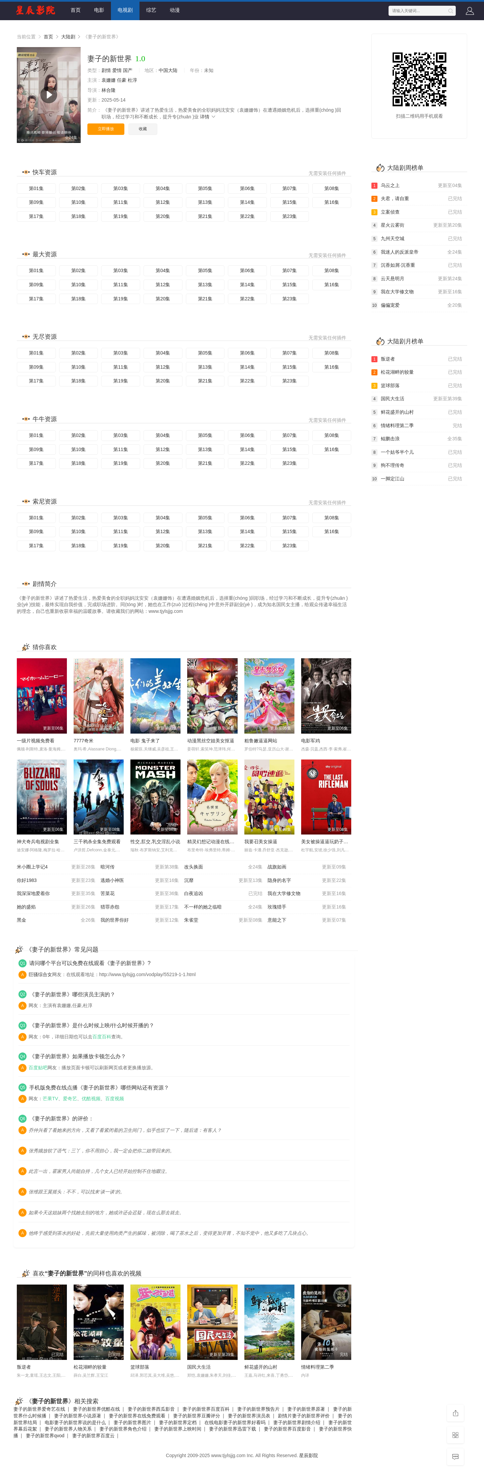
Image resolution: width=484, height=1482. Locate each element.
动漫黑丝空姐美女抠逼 (210, 740)
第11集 (120, 202)
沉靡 (223, 880)
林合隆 (109, 90)
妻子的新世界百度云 (93, 1435)
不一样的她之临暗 (223, 907)
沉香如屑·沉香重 (416, 265)
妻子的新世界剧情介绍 (296, 1422)
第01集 (36, 188)
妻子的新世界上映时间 (177, 1429)
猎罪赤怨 (139, 907)
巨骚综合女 (40, 974)
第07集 (289, 188)
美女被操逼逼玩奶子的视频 (329, 841)
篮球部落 (139, 1367)
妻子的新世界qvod (45, 1435)
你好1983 (56, 880)
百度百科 (101, 1036)
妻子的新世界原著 (306, 1409)
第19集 (120, 216)
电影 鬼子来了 (145, 740)
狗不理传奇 (416, 465)
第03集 (120, 188)
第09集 (36, 202)
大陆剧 (68, 36)
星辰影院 (308, 1455)
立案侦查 (416, 212)
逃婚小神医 (139, 880)
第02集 (78, 188)
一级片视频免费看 (35, 740)
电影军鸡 (310, 740)
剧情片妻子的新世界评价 (304, 1415)
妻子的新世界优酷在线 (96, 1409)
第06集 (247, 188)
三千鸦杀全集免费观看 (97, 841)
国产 (127, 70)
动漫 (175, 10)
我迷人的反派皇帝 (416, 252)
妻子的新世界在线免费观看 (137, 1415)
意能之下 (307, 920)
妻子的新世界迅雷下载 (232, 1429)
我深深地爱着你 (56, 893)
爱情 (117, 70)
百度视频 (114, 1098)
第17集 (36, 216)
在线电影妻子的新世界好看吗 (235, 1422)
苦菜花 (139, 893)
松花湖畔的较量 (90, 1367)
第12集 (163, 202)
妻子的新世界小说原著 (77, 1415)
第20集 (163, 216)
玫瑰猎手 (307, 907)
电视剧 (125, 10)
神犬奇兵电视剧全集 (38, 841)
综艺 (151, 10)
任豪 (121, 80)
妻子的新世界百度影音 (287, 1429)
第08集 (331, 188)
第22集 (247, 216)
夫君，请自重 (416, 198)
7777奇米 (83, 740)
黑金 (56, 920)
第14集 (247, 202)
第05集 (205, 188)
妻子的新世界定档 (178, 1422)
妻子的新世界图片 (132, 1422)
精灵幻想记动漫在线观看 (213, 841)
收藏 (143, 128)
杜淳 (132, 80)
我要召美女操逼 (260, 841)
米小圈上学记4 (56, 867)
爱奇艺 (70, 1098)
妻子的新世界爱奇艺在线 (39, 1409)
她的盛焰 (56, 907)
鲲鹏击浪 (416, 439)
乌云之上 (416, 185)
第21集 (205, 216)
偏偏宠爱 (416, 305)
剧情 (106, 70)
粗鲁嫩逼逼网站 (260, 740)
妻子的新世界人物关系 (68, 1429)
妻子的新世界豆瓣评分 (196, 1415)
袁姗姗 (109, 80)
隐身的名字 (307, 880)
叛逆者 (24, 1367)
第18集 (78, 216)
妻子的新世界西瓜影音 (151, 1409)
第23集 (289, 216)
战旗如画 (307, 867)
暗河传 (139, 867)
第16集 (331, 202)
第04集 (163, 188)
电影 (99, 10)
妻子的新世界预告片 (258, 1409)
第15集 (289, 202)
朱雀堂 (223, 920)
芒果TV (50, 1098)
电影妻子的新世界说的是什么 (75, 1422)
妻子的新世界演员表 (249, 1415)
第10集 (78, 202)
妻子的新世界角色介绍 (123, 1429)
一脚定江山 (416, 479)
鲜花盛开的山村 (260, 1367)
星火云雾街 (416, 225)
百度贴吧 (38, 1067)
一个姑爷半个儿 (416, 452)
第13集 (205, 202)
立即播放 (106, 128)
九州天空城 (416, 238)
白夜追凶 (223, 893)
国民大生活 (199, 1367)
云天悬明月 (416, 278)
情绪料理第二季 (317, 1367)
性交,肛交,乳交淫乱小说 (155, 841)
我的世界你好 (139, 920)
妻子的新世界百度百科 (206, 1409)
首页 (76, 10)
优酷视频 (91, 1098)
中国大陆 (168, 70)
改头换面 (223, 867)
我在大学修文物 (307, 893)
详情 (208, 116)
